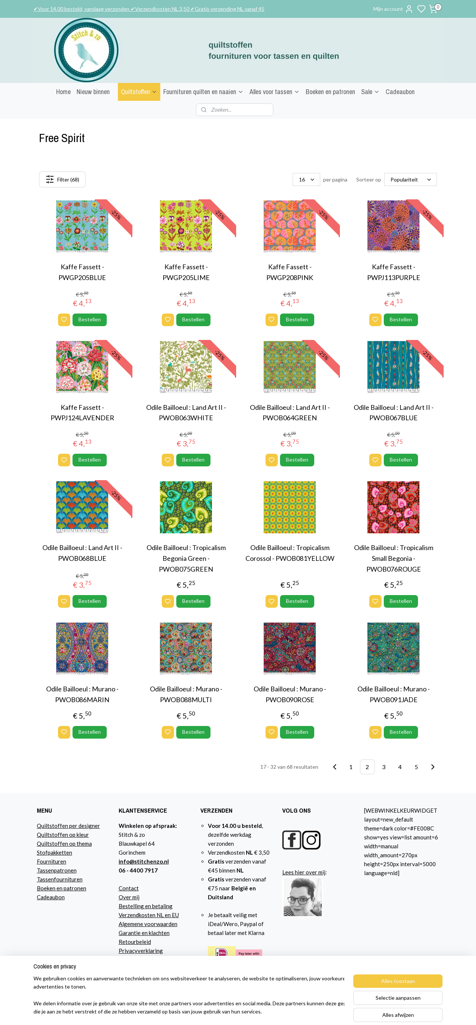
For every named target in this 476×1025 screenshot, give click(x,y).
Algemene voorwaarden (148, 923)
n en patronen (69, 888)
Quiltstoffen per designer (68, 825)
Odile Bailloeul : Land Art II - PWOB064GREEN (290, 412)
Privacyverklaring (141, 950)
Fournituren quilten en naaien (203, 91)
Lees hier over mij (303, 872)
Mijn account (393, 8)
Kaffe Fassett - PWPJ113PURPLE (393, 272)
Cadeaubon (400, 91)
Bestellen (89, 319)
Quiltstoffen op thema (64, 843)
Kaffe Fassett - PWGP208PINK (289, 272)
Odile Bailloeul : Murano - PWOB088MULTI (186, 694)
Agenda (128, 959)
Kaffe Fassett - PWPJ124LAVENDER (82, 412)
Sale (370, 91)
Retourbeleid (135, 941)
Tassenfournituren (60, 879)
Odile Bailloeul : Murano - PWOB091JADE (393, 694)
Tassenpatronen (57, 870)
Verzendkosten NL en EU (149, 915)
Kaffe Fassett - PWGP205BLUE (82, 272)
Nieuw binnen (93, 91)
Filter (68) (62, 179)
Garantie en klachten (144, 932)
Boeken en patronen (330, 91)
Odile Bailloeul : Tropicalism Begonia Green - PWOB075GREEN (186, 558)
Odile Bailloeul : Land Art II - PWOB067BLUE (394, 412)
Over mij (129, 897)
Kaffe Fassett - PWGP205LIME (186, 272)
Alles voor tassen (275, 91)
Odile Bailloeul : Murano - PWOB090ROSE (290, 694)
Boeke (44, 888)
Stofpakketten (54, 852)
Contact (129, 888)
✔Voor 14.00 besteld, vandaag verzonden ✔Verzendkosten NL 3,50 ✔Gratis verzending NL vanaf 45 (148, 9)
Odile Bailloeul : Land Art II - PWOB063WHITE (186, 412)
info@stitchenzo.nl (144, 861)
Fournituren (51, 861)
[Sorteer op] (411, 179)
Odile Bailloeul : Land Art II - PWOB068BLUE (82, 552)
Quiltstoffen (139, 91)
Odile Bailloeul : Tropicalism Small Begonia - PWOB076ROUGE (393, 558)
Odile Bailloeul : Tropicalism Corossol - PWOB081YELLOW (289, 552)
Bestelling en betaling (146, 906)
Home (63, 91)
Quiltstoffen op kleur (63, 834)
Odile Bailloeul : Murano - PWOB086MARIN (82, 694)
